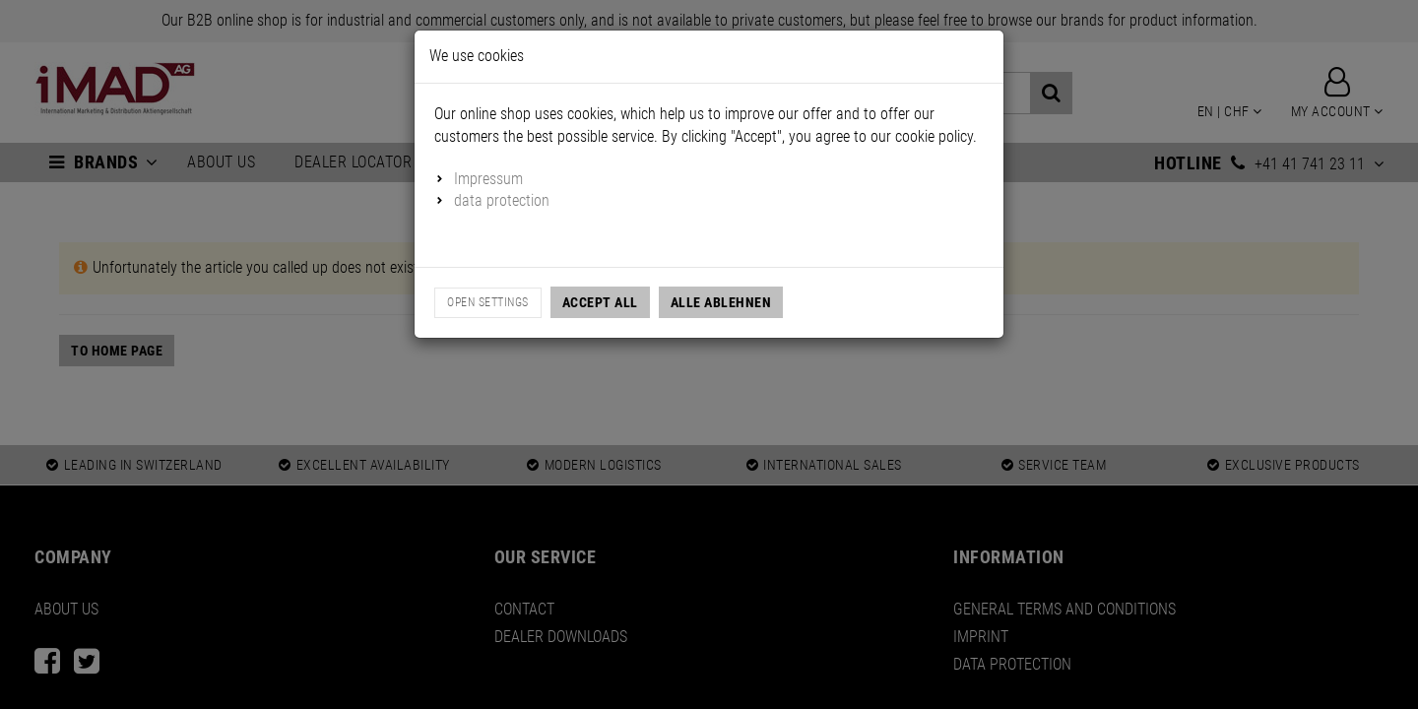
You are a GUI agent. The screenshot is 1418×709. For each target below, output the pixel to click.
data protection (501, 200)
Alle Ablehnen (721, 302)
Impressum (488, 178)
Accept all (600, 302)
